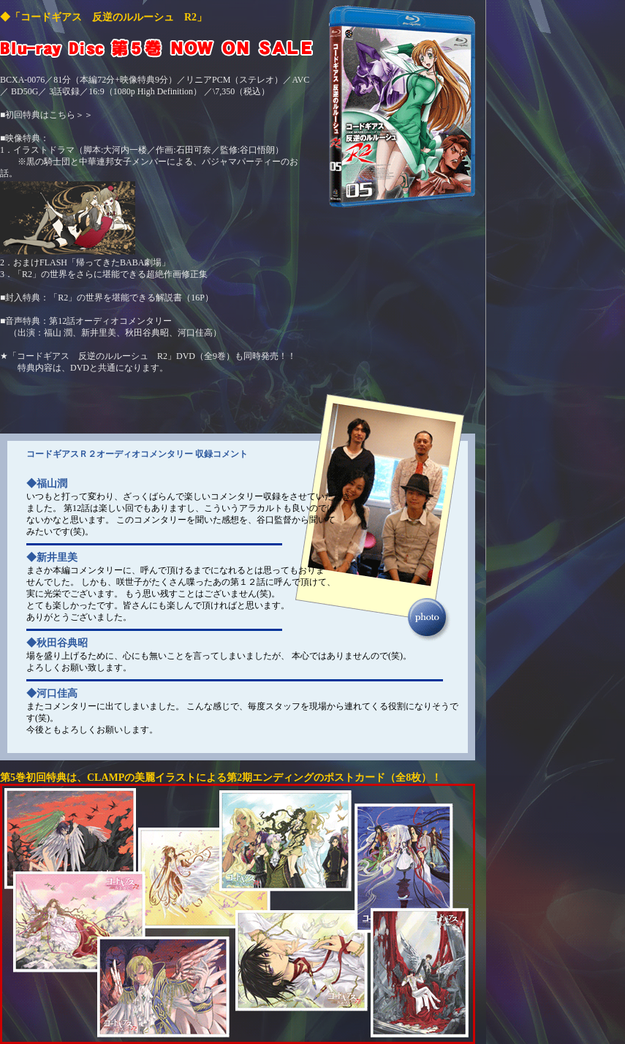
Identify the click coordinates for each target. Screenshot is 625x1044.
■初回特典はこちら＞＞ (46, 115)
